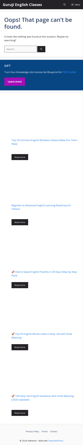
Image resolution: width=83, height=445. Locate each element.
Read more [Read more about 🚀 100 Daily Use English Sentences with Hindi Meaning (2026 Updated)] (19, 412)
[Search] (41, 49)
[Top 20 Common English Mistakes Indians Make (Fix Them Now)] (45, 116)
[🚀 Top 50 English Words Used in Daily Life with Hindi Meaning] (45, 310)
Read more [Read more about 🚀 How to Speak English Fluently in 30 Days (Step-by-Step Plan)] (19, 285)
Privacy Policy (32, 431)
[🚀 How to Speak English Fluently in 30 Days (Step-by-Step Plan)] (45, 248)
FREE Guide (69, 72)
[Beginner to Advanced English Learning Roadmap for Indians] (45, 181)
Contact (53, 431)
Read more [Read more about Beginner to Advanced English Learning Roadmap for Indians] (19, 222)
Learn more (15, 81)
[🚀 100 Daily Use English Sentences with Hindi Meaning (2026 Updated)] (45, 372)
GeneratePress (55, 440)
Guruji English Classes (22, 4)
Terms (44, 431)
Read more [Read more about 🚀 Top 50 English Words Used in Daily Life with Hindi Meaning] (19, 347)
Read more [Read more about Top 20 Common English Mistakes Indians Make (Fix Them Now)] (19, 157)
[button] (65, 4)
